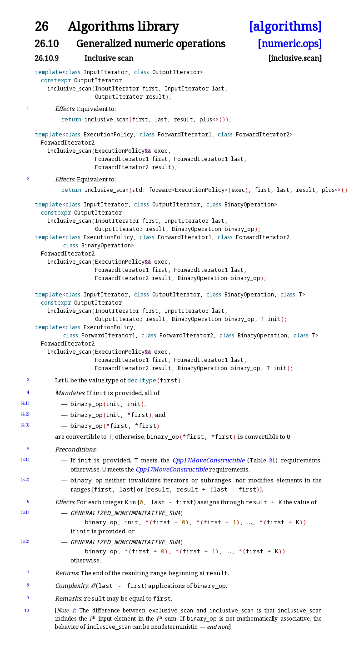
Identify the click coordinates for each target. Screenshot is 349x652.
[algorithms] (285, 26)
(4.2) (25, 414)
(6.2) (25, 541)
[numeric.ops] (290, 43)
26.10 (47, 43)
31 (272, 460)
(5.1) (25, 459)
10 (27, 610)
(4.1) (25, 403)
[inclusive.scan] (295, 58)
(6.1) (25, 512)
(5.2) (25, 479)
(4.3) (25, 425)
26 (41, 26)
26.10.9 (47, 58)
